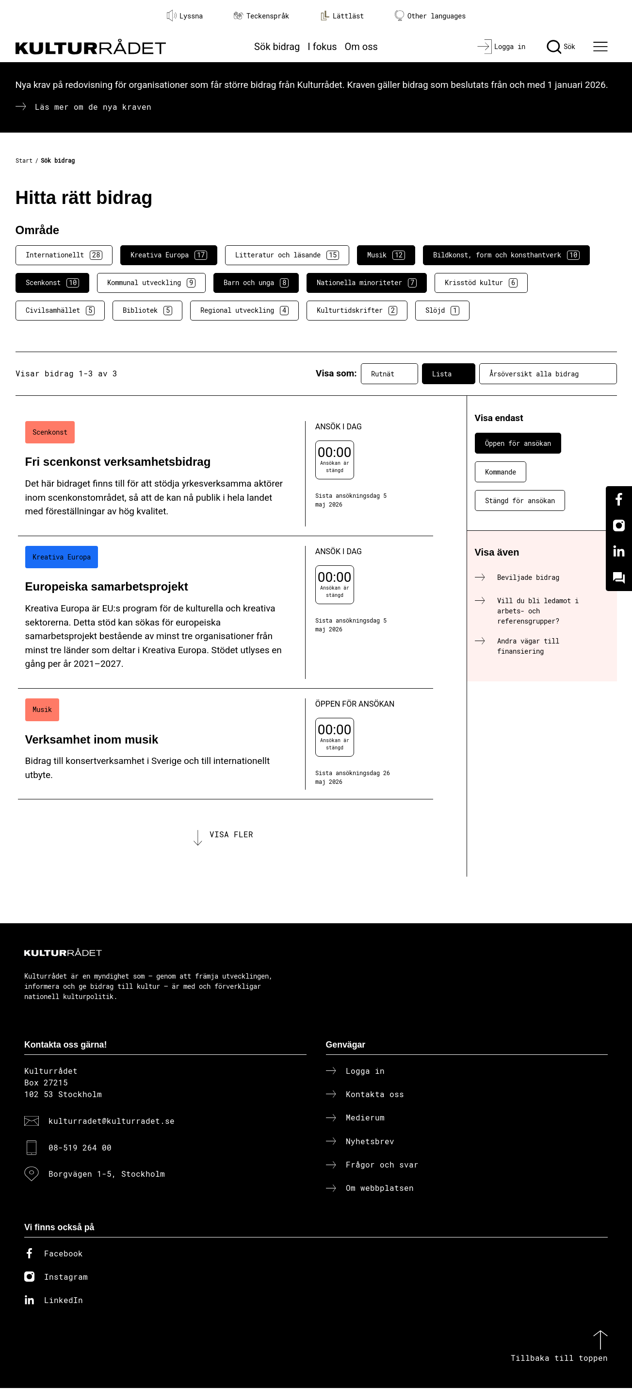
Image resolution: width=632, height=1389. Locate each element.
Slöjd (442, 310)
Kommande (500, 471)
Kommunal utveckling (151, 283)
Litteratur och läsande (287, 255)
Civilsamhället (60, 310)
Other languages (430, 15)
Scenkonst (52, 283)
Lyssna (185, 15)
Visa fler (231, 835)
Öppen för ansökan (518, 443)
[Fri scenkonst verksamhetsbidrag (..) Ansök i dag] (226, 473)
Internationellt (64, 255)
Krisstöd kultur (481, 283)
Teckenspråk (261, 15)
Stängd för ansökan (520, 500)
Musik (386, 255)
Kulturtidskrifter (357, 310)
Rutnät (389, 373)
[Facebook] (619, 499)
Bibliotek (147, 310)
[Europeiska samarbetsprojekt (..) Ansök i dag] (226, 612)
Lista (448, 373)
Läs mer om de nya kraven (93, 107)
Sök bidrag (277, 46)
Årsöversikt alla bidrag (548, 373)
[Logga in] (501, 46)
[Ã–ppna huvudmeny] (601, 46)
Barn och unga (256, 283)
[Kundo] (619, 578)
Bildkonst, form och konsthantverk (506, 255)
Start (24, 160)
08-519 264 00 (80, 1148)
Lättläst (342, 15)
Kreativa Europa (168, 255)
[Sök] (561, 46)
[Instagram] (619, 525)
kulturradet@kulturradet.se (112, 1122)
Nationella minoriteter (367, 283)
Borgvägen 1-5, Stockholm (107, 1174)
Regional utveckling (244, 310)
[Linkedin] (619, 552)
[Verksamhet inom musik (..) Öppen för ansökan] (226, 744)
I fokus (322, 46)
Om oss (361, 46)
